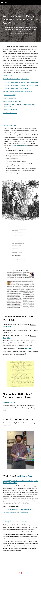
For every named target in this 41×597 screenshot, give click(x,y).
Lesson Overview (8, 75)
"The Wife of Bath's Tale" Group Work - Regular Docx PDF (21, 85)
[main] (20, 18)
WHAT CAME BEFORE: (11, 109)
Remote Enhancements (9, 98)
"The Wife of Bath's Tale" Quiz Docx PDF (16, 88)
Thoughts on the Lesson (10, 113)
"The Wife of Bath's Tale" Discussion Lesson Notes (17, 91)
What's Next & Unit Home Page (12, 101)
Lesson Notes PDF (9, 95)
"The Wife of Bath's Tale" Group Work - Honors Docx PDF (21, 82)
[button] (2, 2)
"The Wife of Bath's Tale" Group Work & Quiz (16, 79)
